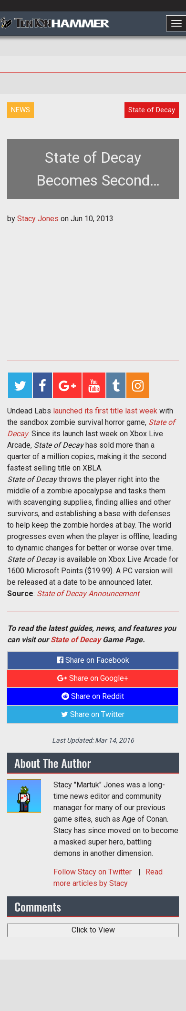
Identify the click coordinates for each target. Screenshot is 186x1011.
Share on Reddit (93, 696)
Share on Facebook (93, 660)
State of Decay (76, 639)
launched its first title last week (105, 410)
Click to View (93, 929)
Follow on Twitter (93, 871)
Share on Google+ (92, 678)
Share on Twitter (92, 714)
